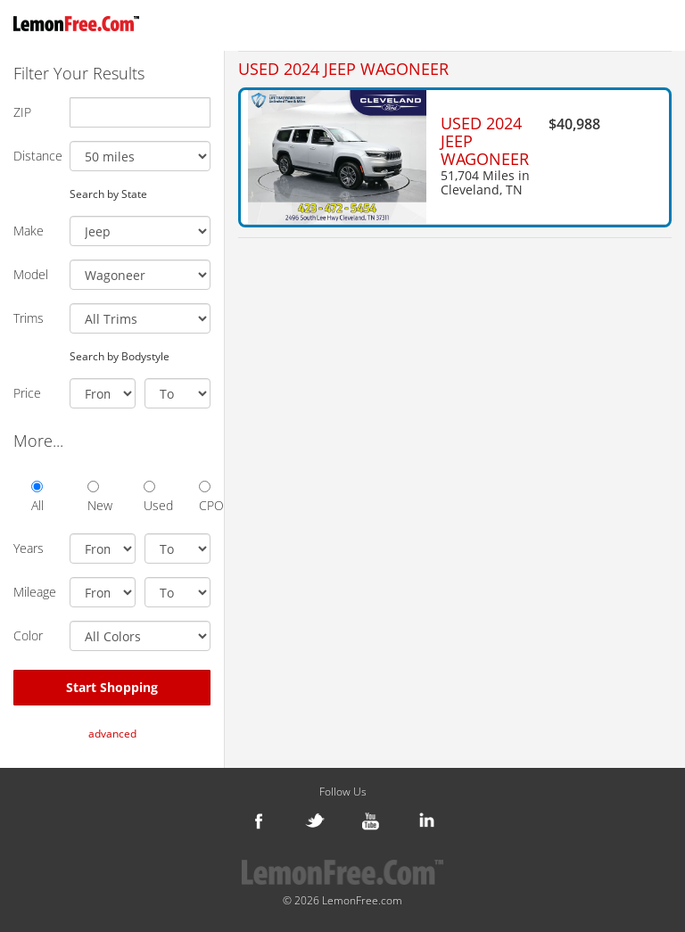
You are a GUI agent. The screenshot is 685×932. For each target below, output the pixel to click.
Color (28, 635)
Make (28, 230)
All (37, 497)
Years (28, 548)
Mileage (34, 591)
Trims (28, 317)
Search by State (108, 193)
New (93, 497)
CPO (204, 497)
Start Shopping (112, 687)
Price (27, 392)
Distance (34, 155)
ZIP (22, 111)
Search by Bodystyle (119, 356)
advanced (112, 733)
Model (30, 274)
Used (149, 497)
